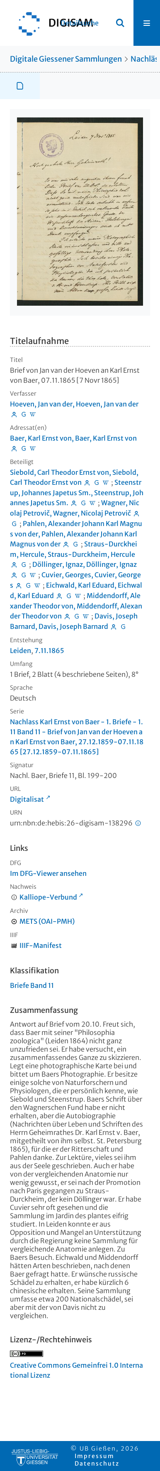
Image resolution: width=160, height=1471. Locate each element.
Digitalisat (27, 799)
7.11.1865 (49, 650)
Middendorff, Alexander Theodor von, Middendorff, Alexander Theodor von (76, 605)
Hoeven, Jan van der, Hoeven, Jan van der (74, 404)
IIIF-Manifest (40, 945)
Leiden (20, 650)
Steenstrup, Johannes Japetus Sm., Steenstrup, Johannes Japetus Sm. (76, 492)
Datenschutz (97, 1463)
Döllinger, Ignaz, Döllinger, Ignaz (84, 564)
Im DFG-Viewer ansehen (48, 873)
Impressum (94, 1456)
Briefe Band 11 (32, 985)
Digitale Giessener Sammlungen (66, 59)
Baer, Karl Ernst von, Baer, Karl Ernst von (73, 438)
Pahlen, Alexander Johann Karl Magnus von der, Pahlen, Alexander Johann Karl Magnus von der (76, 533)
